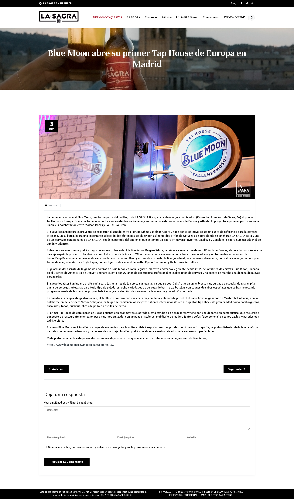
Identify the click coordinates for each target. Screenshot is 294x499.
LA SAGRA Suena (182, 17)
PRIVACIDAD (165, 491)
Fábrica (162, 17)
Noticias (53, 205)
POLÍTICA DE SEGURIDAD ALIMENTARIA (223, 491)
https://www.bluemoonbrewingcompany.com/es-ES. (80, 345)
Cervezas (146, 17)
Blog (233, 3)
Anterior (55, 369)
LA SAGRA (128, 17)
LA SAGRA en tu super (55, 3)
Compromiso (206, 17)
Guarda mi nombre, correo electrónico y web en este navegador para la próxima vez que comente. (107, 447)
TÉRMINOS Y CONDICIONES (187, 491)
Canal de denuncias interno (216, 495)
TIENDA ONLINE (229, 17)
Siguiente (237, 369)
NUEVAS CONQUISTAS (103, 17)
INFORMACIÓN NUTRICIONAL (183, 495)
